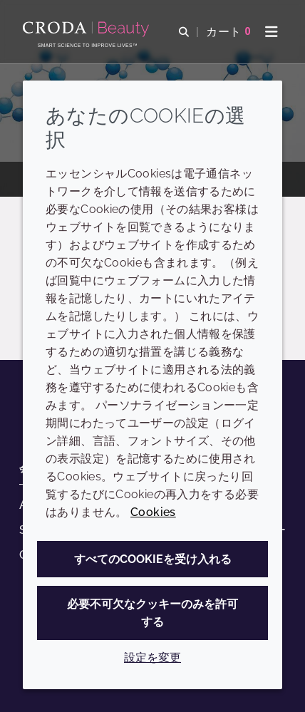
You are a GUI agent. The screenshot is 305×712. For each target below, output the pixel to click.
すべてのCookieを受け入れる (153, 559)
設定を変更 (152, 657)
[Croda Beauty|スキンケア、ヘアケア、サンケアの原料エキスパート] (87, 29)
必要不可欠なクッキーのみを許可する (152, 613)
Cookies (153, 512)
